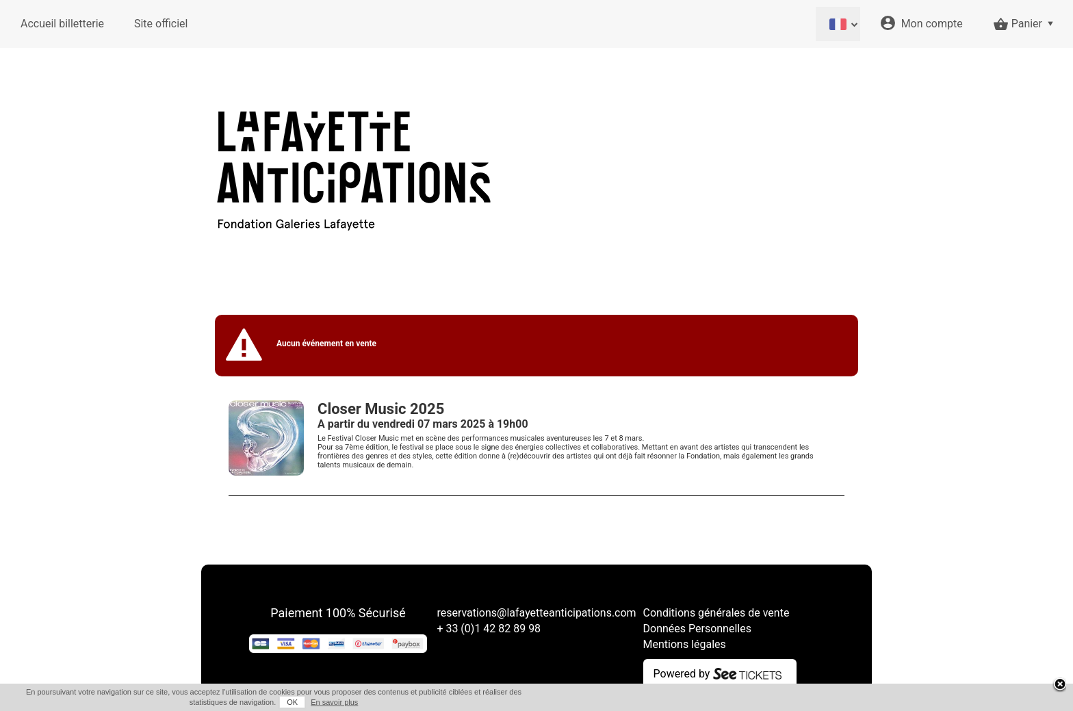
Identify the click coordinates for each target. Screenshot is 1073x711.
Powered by (682, 673)
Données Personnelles (697, 628)
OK (292, 702)
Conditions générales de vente (716, 612)
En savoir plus (334, 702)
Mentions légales (684, 644)
